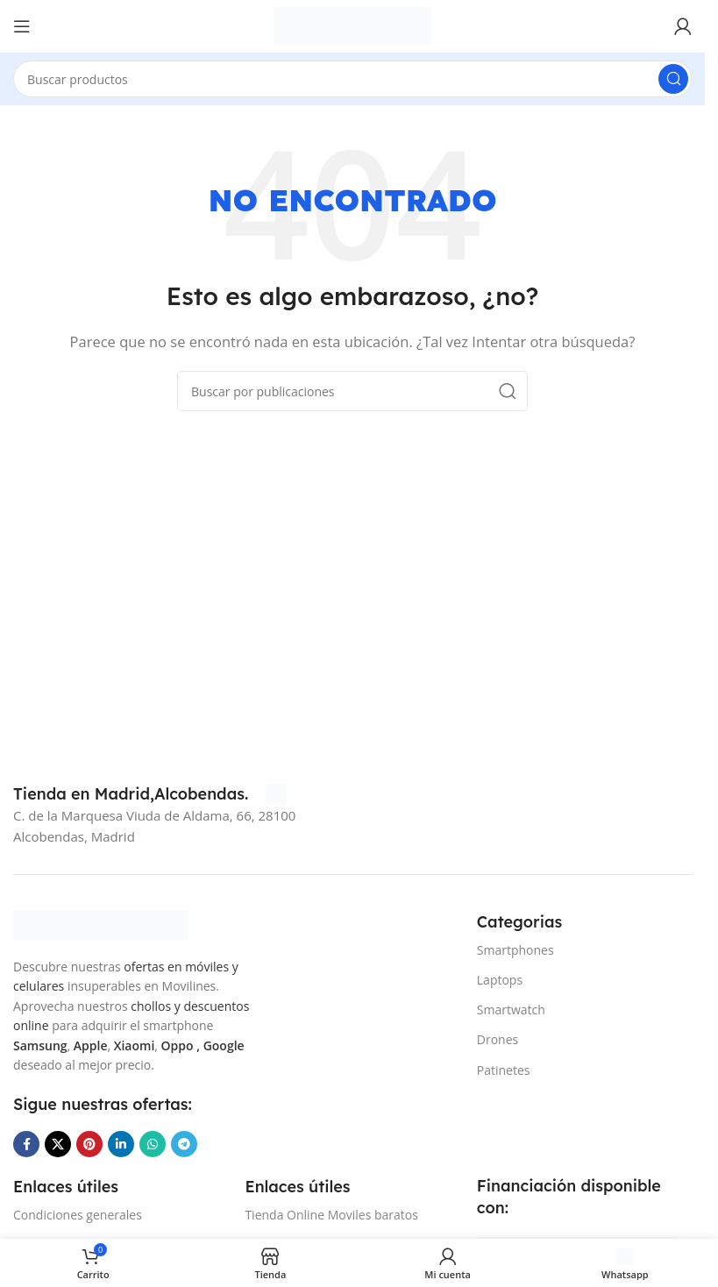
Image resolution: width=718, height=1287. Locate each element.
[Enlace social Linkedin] (121, 1144)
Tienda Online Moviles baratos (331, 1214)
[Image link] (100, 923)
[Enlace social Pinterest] (89, 1144)
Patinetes (503, 1070)
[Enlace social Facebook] (26, 1144)
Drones (497, 1039)
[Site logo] (352, 24)
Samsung (40, 1045)
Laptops (500, 979)
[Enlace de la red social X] (58, 1144)
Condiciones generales (77, 1214)
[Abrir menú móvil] (21, 26)
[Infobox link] (150, 794)
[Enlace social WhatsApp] (152, 1144)
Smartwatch (511, 1009)
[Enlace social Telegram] (184, 1144)
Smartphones (515, 950)
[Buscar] (352, 78)
